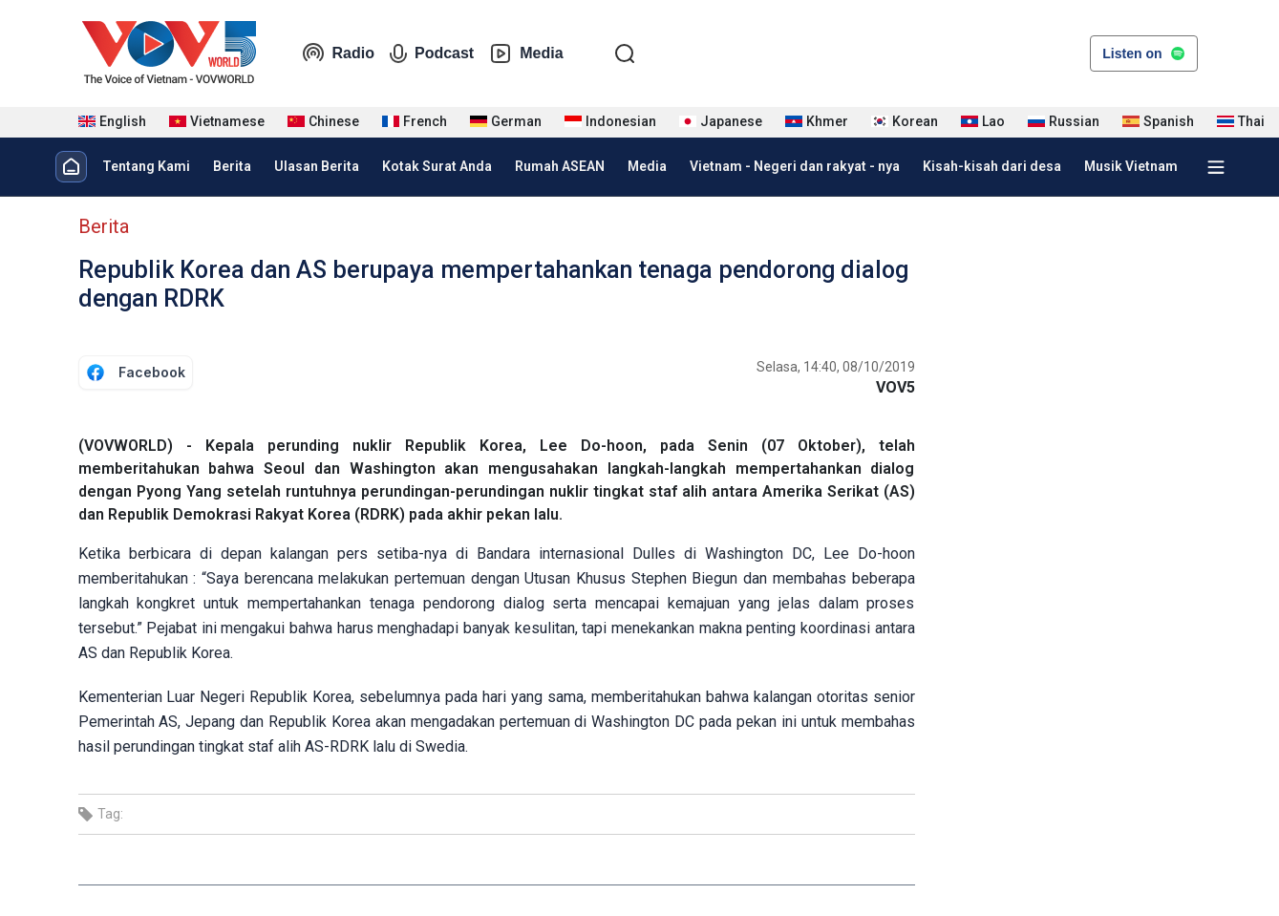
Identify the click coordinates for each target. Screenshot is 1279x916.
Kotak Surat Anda (437, 166)
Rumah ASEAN (560, 166)
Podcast (432, 53)
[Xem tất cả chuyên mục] (1216, 167)
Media (526, 53)
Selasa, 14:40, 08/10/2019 (836, 366)
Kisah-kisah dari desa (992, 166)
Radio (338, 53)
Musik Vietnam (1131, 166)
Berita (232, 166)
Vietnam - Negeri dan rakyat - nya (795, 166)
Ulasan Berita (316, 166)
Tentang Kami (146, 166)
